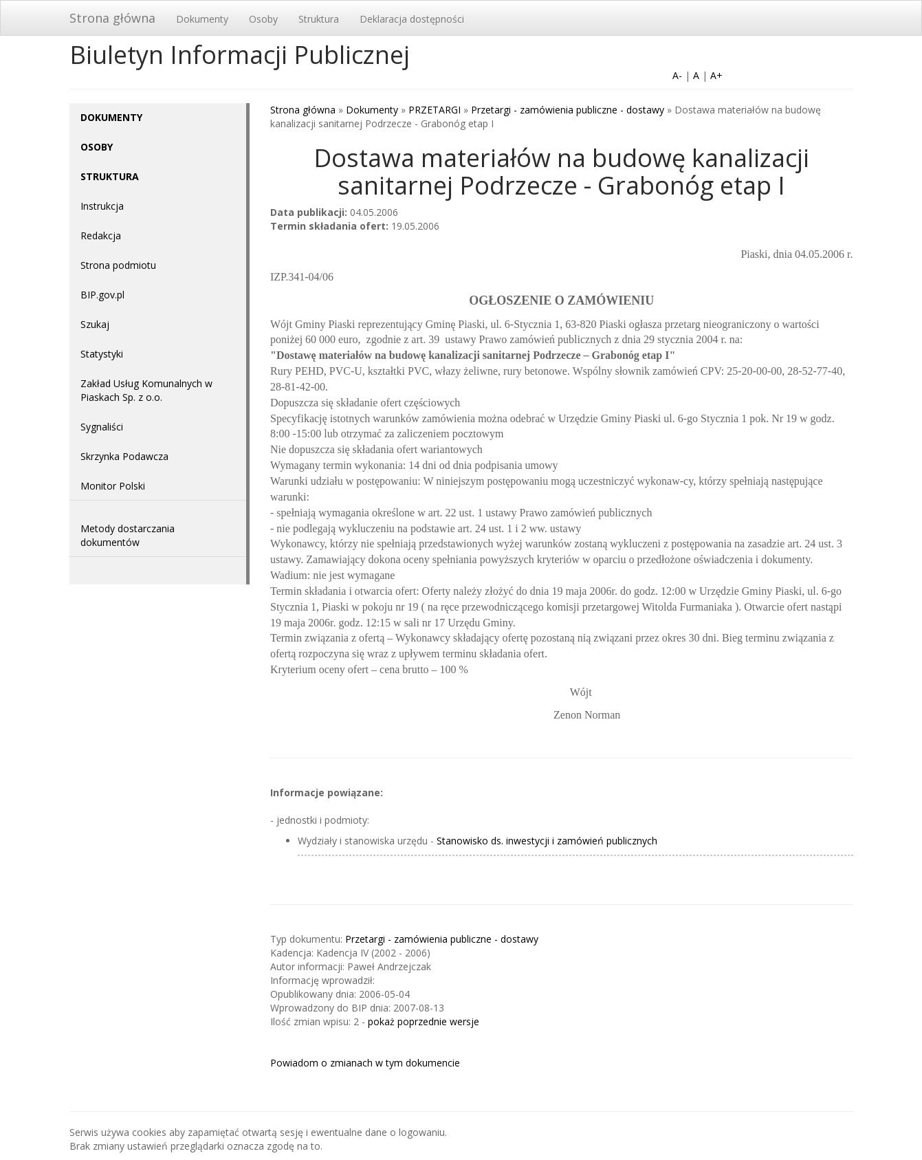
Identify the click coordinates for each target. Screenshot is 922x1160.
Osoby (263, 18)
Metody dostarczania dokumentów (127, 535)
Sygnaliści (101, 426)
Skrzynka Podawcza (124, 456)
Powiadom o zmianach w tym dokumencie (365, 1062)
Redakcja (100, 235)
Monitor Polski (112, 485)
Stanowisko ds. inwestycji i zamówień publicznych (547, 840)
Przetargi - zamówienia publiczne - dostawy (567, 109)
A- (677, 75)
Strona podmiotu (118, 265)
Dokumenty (202, 18)
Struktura (318, 18)
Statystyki (101, 353)
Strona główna (112, 18)
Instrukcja (102, 205)
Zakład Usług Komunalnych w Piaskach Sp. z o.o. (146, 390)
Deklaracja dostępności (412, 18)
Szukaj (94, 324)
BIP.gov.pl (102, 294)
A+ (716, 75)
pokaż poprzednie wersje (423, 1021)
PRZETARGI (434, 109)
